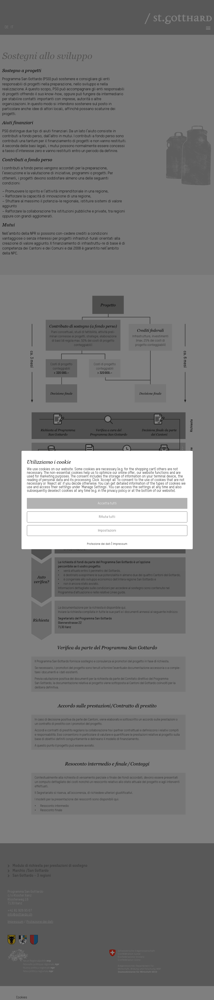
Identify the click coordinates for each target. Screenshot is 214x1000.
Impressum (120, 544)
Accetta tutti (107, 503)
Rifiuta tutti (107, 517)
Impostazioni (107, 530)
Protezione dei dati (98, 544)
